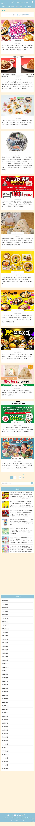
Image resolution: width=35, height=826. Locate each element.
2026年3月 (5, 611)
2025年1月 (5, 660)
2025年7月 (5, 639)
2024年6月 (5, 684)
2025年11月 (5, 625)
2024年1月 (5, 702)
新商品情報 (11, 6)
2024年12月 (5, 663)
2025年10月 (5, 628)
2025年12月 (5, 621)
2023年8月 (5, 719)
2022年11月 (5, 751)
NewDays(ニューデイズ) (17, 385)
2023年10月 (5, 712)
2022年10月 (5, 754)
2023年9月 (5, 716)
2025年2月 (5, 656)
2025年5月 (5, 646)
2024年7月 (5, 681)
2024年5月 (5, 688)
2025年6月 (5, 642)
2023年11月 (5, 709)
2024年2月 (5, 698)
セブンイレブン (17, 40)
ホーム (4, 10)
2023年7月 (5, 723)
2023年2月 (5, 740)
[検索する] (32, 483)
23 (20, 477)
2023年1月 (5, 744)
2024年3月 (5, 695)
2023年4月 (5, 733)
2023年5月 (5, 730)
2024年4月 (5, 691)
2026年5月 (5, 604)
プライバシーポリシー (16, 817)
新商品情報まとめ (21, 6)
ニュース (3, 6)
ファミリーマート (17, 115)
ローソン (17, 76)
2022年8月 (5, 761)
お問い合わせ (27, 817)
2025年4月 (5, 649)
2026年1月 (5, 618)
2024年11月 (5, 667)
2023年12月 (5, 705)
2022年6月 (5, 768)
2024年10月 (5, 670)
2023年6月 (5, 726)
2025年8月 (5, 635)
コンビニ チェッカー (17, 2)
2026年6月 (5, 601)
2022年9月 (5, 758)
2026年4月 (5, 608)
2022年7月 (5, 765)
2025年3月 (5, 653)
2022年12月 (5, 747)
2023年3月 (5, 737)
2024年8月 (5, 677)
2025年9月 (5, 632)
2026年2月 (5, 615)
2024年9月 (5, 674)
